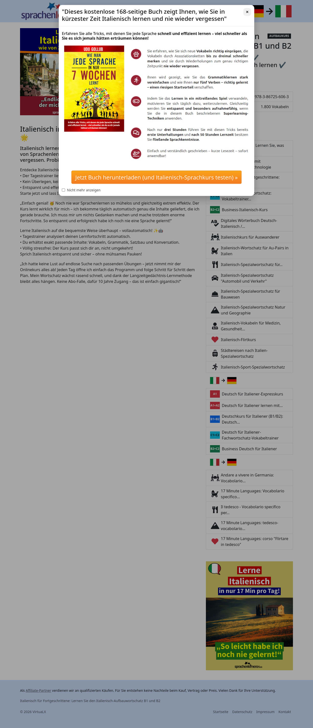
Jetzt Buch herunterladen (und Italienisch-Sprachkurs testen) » (156, 177)
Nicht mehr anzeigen (81, 190)
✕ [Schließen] (247, 12)
